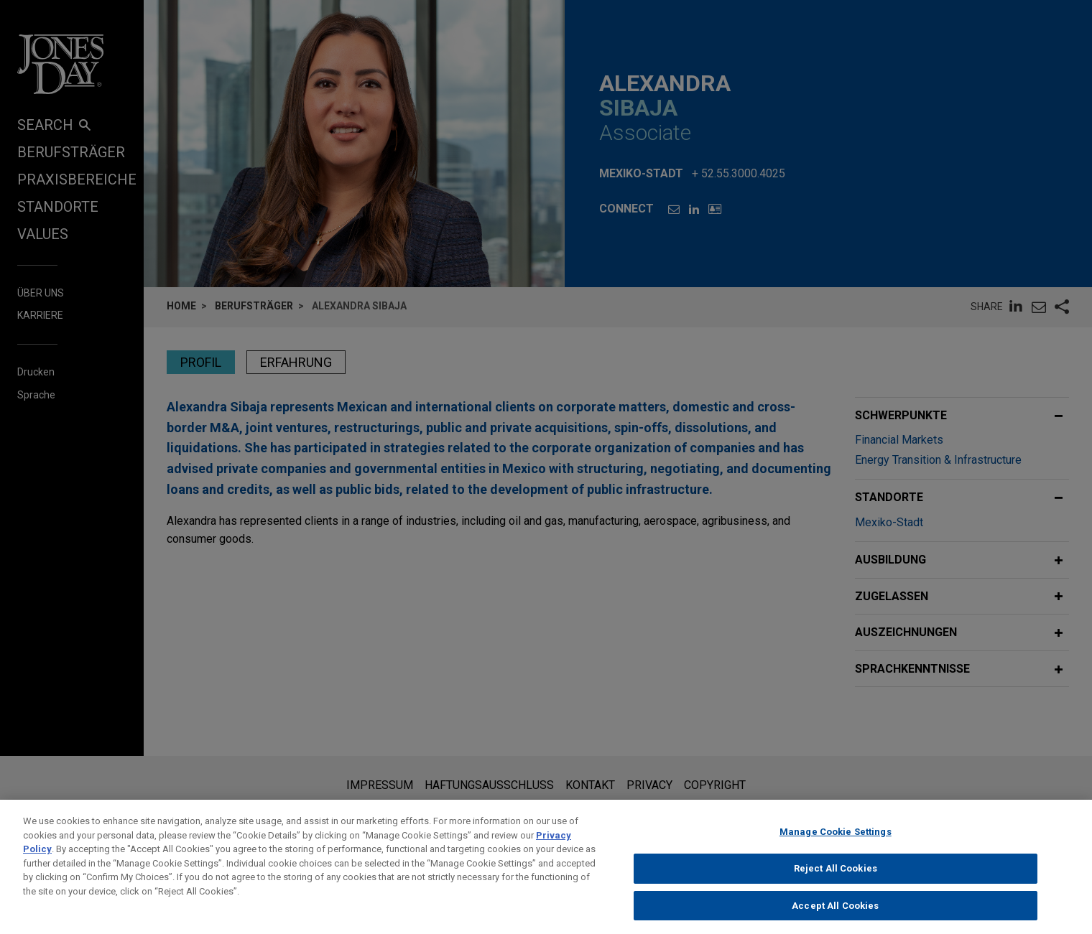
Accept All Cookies (835, 916)
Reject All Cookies (835, 879)
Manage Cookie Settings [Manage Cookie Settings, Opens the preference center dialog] (835, 843)
